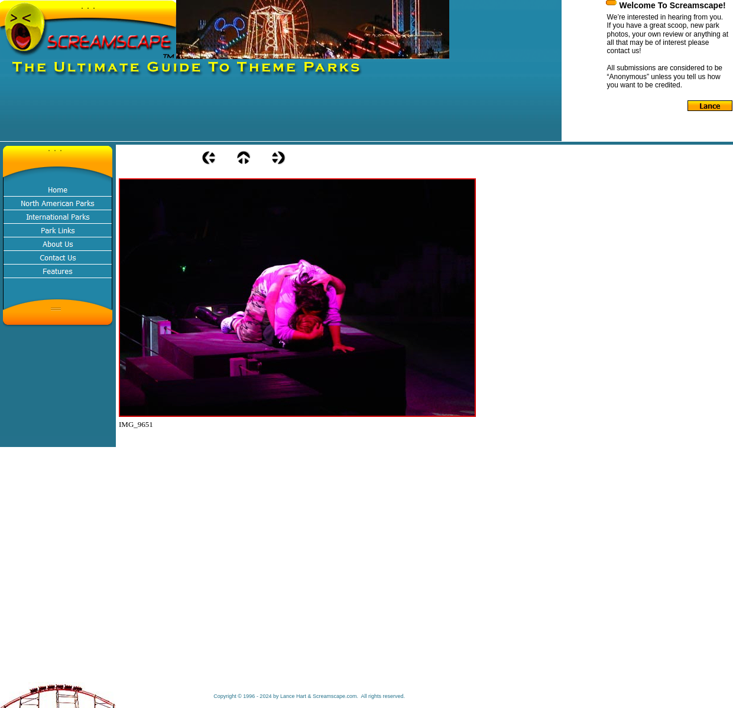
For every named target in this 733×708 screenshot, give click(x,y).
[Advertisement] (215, 114)
